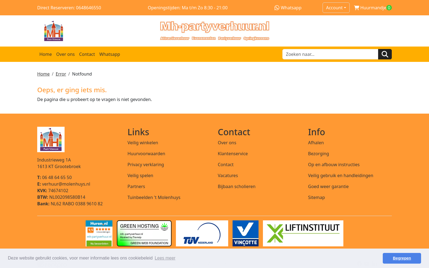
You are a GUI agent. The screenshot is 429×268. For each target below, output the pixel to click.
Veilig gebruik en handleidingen (340, 175)
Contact (87, 54)
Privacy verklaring (145, 165)
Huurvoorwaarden (146, 154)
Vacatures (228, 175)
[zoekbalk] (330, 54)
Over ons (65, 54)
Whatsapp (288, 8)
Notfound (82, 74)
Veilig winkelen (142, 143)
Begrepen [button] (402, 258)
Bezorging (318, 154)
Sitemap (316, 197)
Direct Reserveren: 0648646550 (69, 8)
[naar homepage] (214, 31)
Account (334, 8)
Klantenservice (233, 154)
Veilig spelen (140, 175)
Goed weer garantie (328, 186)
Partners (136, 186)
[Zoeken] (385, 54)
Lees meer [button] (165, 258)
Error (61, 74)
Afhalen (316, 143)
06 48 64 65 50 (54, 177)
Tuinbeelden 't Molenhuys (153, 197)
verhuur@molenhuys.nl (63, 184)
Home (45, 54)
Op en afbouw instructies (334, 165)
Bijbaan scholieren (237, 186)
